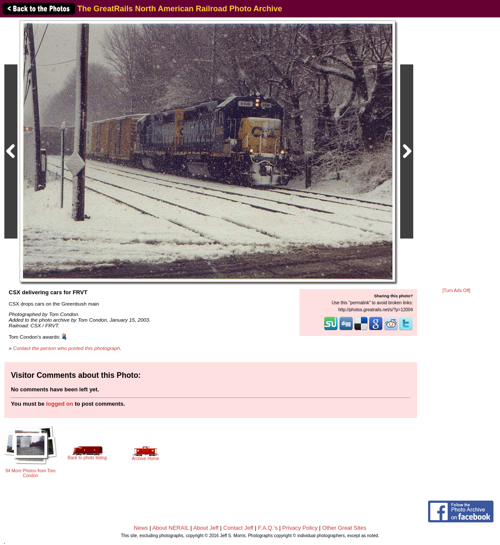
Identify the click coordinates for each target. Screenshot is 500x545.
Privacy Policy (300, 528)
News (141, 528)
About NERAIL (170, 528)
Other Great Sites (344, 528)
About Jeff (205, 528)
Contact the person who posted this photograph (66, 348)
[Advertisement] (456, 153)
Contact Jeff (238, 528)
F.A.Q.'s (268, 528)
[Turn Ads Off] (456, 290)
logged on (59, 403)
